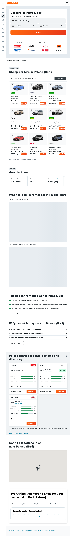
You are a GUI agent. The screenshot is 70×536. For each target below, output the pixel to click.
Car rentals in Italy (38, 530)
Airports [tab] (14, 504)
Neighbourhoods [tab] (39, 504)
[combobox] (16, 16)
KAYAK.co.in (12, 530)
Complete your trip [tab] (25, 504)
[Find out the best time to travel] (3, 32)
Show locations (32, 387)
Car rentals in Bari (13, 532)
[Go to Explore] (3, 25)
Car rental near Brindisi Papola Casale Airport (49, 516)
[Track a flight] (3, 29)
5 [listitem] (50, 101)
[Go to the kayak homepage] (12, 3)
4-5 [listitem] (21, 101)
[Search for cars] (3, 16)
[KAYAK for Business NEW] (3, 36)
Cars (18, 530)
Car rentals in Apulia (50, 530)
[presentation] (66, 356)
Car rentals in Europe (27, 530)
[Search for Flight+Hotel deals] (3, 20)
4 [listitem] (31, 101)
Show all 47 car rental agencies (18, 433)
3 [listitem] (54, 101)
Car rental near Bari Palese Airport (22, 515)
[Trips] (3, 41)
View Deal (23, 103)
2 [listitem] (12, 101)
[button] (3, 3)
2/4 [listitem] (21, 126)
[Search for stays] (3, 12)
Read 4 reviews (48, 371)
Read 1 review (18, 403)
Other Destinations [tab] (52, 504)
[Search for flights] (3, 8)
